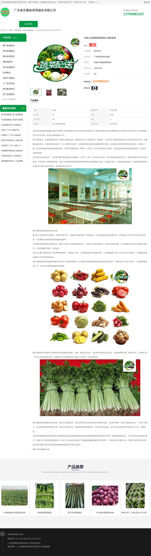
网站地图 (46, 547)
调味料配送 (8, 62)
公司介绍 (66, 24)
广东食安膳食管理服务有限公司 (19, 543)
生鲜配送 (7, 73)
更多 (23, 108)
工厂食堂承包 (9, 83)
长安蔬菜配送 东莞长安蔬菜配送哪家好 (13, 120)
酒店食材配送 (9, 56)
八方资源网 (21, 547)
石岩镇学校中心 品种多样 (11, 156)
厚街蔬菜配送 (9, 51)
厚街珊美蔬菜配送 (45, 513)
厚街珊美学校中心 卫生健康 (12, 161)
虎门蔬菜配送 (9, 94)
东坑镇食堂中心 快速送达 (11, 125)
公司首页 (10, 24)
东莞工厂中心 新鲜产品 (10, 130)
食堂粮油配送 (9, 89)
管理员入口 (38, 547)
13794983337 (100, 81)
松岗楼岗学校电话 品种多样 (12, 151)
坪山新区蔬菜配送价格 (105, 513)
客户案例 (104, 24)
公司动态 (85, 24)
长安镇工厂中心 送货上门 (11, 145)
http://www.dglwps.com (41, 449)
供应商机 (28, 24)
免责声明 (29, 547)
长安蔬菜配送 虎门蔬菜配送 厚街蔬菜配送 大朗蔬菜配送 (13, 114)
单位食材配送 (9, 67)
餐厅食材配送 (28, 30)
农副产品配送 (9, 78)
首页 (10, 30)
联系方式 (123, 24)
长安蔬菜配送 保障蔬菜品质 (14, 513)
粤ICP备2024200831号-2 (32, 539)
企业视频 (47, 24)
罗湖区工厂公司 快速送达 (11, 135)
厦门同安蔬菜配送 (75, 513)
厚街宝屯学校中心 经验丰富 (12, 140)
